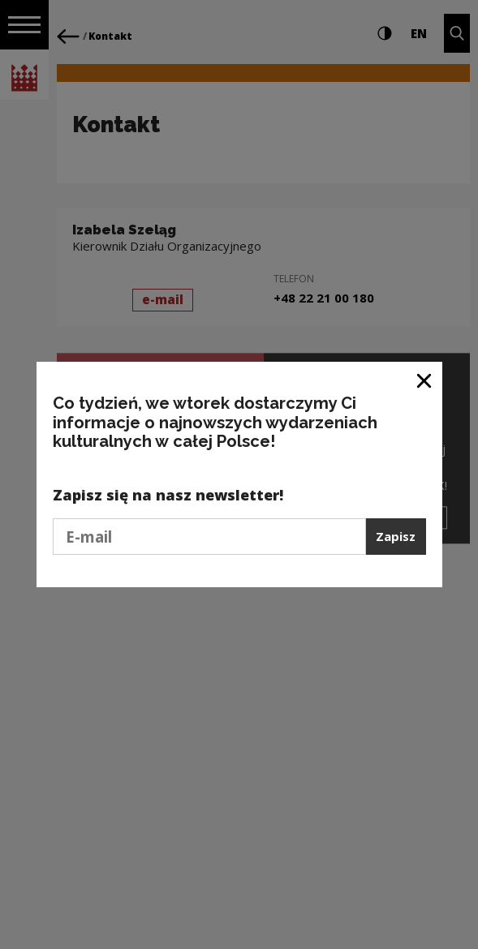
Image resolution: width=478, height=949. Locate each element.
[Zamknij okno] (424, 380)
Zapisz (396, 536)
